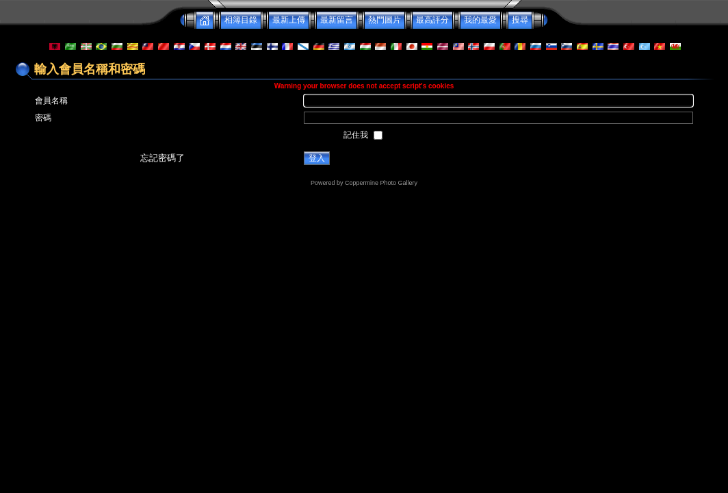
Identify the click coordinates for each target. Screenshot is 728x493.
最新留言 (336, 20)
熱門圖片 (384, 20)
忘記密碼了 (162, 158)
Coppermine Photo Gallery (381, 182)
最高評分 (432, 20)
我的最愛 (480, 20)
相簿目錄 (240, 20)
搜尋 (520, 20)
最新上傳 (288, 20)
